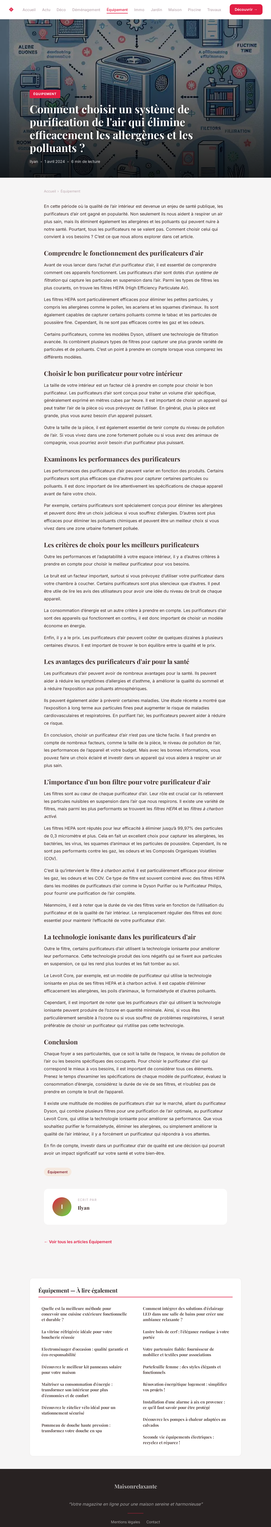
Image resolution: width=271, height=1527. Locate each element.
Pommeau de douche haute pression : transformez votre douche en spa (76, 1427)
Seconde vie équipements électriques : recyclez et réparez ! (178, 1439)
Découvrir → (246, 9)
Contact (153, 1522)
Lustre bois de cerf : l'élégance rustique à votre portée (186, 1334)
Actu (46, 9)
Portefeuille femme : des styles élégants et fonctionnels (182, 1369)
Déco (61, 9)
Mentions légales (125, 1522)
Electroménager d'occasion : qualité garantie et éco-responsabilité (85, 1351)
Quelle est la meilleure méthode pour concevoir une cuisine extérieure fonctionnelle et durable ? (84, 1314)
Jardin (156, 9)
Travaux (214, 9)
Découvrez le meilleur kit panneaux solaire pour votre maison (82, 1369)
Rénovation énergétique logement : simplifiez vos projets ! (185, 1387)
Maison (175, 9)
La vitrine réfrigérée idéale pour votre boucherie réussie (77, 1334)
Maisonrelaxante (135, 1486)
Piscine (194, 9)
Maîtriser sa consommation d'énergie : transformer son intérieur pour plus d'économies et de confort (77, 1390)
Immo (139, 9)
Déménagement (86, 9)
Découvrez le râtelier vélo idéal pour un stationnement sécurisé (78, 1410)
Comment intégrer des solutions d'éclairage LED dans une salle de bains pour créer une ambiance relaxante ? (183, 1314)
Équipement (117, 9)
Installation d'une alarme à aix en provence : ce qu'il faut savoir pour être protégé (184, 1404)
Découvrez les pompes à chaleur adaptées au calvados (184, 1422)
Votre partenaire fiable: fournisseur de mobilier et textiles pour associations (178, 1351)
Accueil (29, 9)
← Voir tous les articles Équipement (78, 1241)
